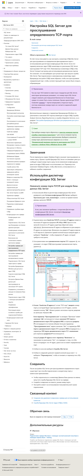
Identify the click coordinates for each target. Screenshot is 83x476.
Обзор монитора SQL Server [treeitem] (15, 198)
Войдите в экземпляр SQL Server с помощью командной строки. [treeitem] (15, 179)
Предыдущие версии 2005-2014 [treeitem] (13, 40)
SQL (36, 21)
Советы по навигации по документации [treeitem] (11, 36)
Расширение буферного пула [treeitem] (16, 201)
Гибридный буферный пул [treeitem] (15, 150)
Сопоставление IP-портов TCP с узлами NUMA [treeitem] (16, 138)
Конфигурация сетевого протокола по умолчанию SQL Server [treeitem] (16, 232)
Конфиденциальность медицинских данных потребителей (20, 467)
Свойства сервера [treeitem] (12, 132)
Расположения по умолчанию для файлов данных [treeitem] (16, 122)
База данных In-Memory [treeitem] (14, 148)
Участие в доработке (47, 464)
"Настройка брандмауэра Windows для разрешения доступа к (57, 120)
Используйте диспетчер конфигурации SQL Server (46, 45)
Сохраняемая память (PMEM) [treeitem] (16, 153)
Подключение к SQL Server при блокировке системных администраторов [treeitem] (16, 225)
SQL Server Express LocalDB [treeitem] (15, 193)
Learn (31, 21)
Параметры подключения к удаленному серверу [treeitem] (15, 127)
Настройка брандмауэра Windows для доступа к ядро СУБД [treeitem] (15, 268)
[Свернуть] (23, 21)
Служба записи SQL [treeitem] (13, 167)
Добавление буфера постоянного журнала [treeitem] (13, 157)
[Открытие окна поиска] (74, 2)
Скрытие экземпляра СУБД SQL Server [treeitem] (16, 275)
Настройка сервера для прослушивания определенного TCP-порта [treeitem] (16, 248)
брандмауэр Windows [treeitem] (13, 110)
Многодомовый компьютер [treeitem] (15, 113)
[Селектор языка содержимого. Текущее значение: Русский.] (6, 460)
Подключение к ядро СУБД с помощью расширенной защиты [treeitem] (16, 299)
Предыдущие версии (25, 464)
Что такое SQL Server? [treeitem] (12, 46)
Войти (79, 2)
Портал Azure (58, 8)
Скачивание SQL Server (72, 8)
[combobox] (13, 25)
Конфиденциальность (62, 464)
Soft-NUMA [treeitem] (10, 134)
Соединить (34, 48)
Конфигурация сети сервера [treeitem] (14, 218)
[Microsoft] (3, 2)
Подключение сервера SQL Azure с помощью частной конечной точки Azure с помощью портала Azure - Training (54, 436)
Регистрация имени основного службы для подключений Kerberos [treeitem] (15, 312)
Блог (36, 464)
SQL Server (43, 21)
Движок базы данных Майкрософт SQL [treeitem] (11, 50)
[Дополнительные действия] (79, 21)
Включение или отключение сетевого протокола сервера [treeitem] (14, 240)
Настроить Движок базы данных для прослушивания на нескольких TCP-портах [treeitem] (15, 282)
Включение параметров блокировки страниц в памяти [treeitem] (16, 144)
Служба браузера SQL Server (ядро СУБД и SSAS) (50, 403)
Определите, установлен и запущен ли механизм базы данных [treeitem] (16, 291)
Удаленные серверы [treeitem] (13, 195)
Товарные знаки (63, 467)
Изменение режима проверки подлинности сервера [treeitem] (16, 163)
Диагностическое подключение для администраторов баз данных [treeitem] (16, 187)
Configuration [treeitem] (11, 107)
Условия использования (48, 467)
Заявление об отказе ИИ (9, 464)
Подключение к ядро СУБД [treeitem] (13, 54)
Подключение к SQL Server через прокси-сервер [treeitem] (16, 262)
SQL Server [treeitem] (7, 32)
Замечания (34, 43)
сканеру (42, 103)
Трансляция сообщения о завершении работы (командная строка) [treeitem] (14, 172)
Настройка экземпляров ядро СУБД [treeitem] (16, 117)
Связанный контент (37, 50)
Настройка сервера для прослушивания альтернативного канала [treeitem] (15, 255)
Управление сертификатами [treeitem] (13, 306)
